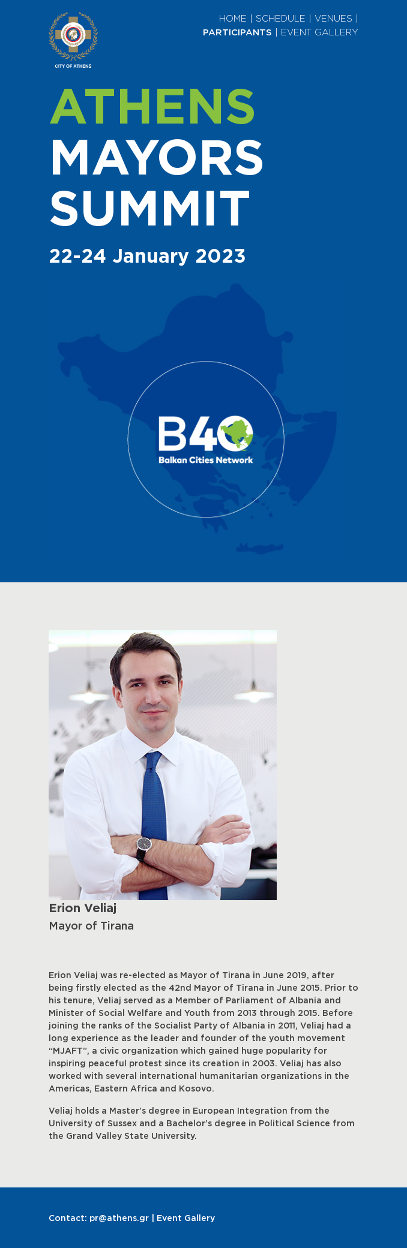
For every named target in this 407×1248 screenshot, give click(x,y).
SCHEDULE (281, 18)
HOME (233, 18)
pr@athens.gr (119, 1217)
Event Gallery (186, 1217)
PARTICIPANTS (237, 32)
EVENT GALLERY (319, 32)
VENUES (333, 18)
